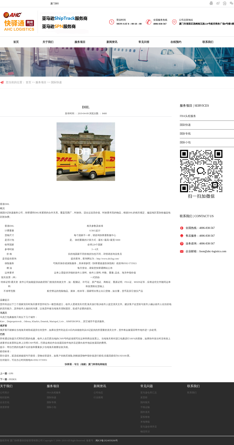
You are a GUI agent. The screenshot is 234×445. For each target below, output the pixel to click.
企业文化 (4, 402)
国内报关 (145, 402)
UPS (11, 373)
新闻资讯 (111, 42)
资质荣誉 (4, 407)
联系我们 (207, 42)
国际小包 (185, 142)
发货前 (143, 397)
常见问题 (146, 386)
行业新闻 (98, 397)
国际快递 (185, 124)
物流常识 (145, 431)
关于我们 (48, 42)
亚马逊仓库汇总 (148, 392)
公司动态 (98, 392)
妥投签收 (145, 417)
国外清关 (145, 412)
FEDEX (13, 379)
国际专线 (185, 133)
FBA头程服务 (188, 116)
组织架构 (4, 397)
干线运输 (145, 407)
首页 (16, 42)
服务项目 (79, 42)
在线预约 (175, 42)
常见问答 (143, 42)
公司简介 (4, 392)
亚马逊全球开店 (148, 426)
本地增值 (145, 421)
